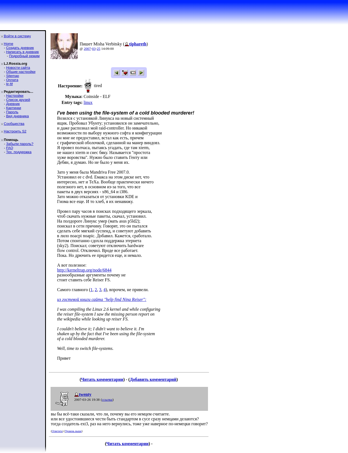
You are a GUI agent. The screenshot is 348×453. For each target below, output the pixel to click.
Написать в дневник (22, 52)
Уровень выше (73, 431)
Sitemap (12, 76)
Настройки (14, 96)
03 (94, 49)
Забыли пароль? (19, 144)
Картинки (13, 108)
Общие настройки (20, 72)
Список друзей (18, 100)
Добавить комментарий (153, 379)
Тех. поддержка (18, 152)
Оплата (12, 80)
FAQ (9, 148)
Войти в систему (17, 36)
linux (87, 102)
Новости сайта (18, 68)
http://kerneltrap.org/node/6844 (84, 270)
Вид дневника (17, 116)
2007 (87, 49)
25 (98, 49)
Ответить (57, 431)
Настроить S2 (15, 131)
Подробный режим (24, 56)
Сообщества (14, 124)
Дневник (13, 104)
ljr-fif (9, 84)
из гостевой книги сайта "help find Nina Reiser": (101, 299)
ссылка (107, 399)
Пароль (12, 112)
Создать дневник (20, 48)
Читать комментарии (102, 379)
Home (8, 44)
